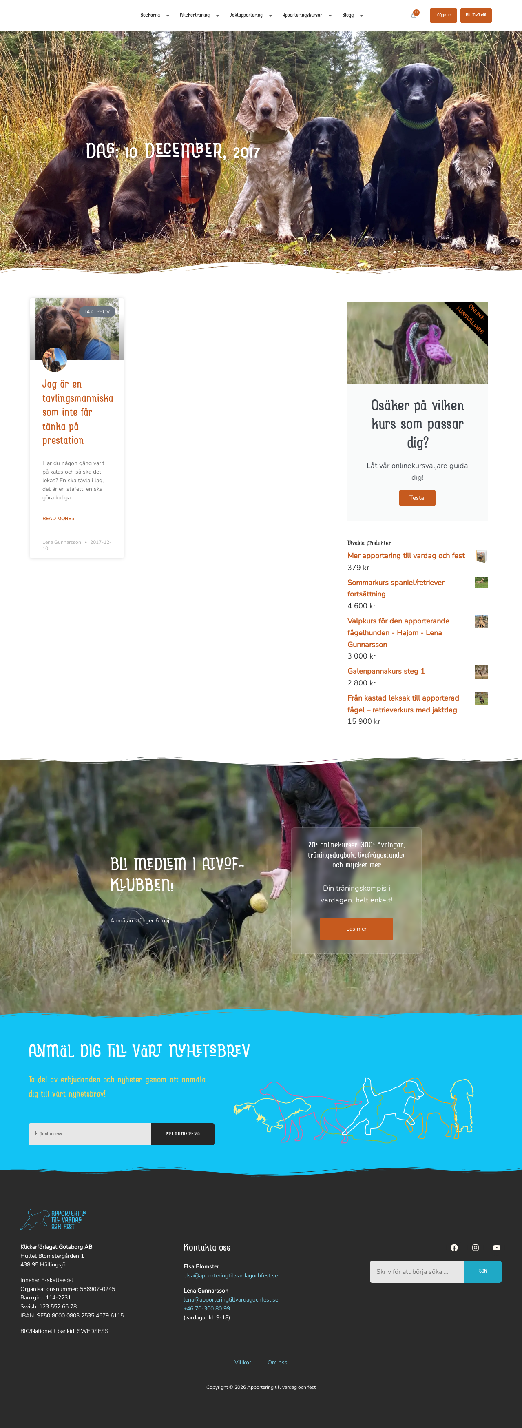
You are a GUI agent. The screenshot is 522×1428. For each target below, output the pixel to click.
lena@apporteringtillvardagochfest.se (231, 1300)
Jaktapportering (251, 16)
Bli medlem (476, 15)
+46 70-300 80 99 (207, 1309)
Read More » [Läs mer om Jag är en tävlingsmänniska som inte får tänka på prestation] (58, 518)
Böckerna (155, 16)
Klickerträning (200, 16)
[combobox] (417, 1272)
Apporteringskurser (307, 16)
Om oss (278, 1362)
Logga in (443, 15)
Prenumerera (183, 1134)
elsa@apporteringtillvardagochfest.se (231, 1275)
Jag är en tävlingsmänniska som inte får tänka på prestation (77, 413)
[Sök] (399, 15)
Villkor (242, 1362)
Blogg (353, 16)
